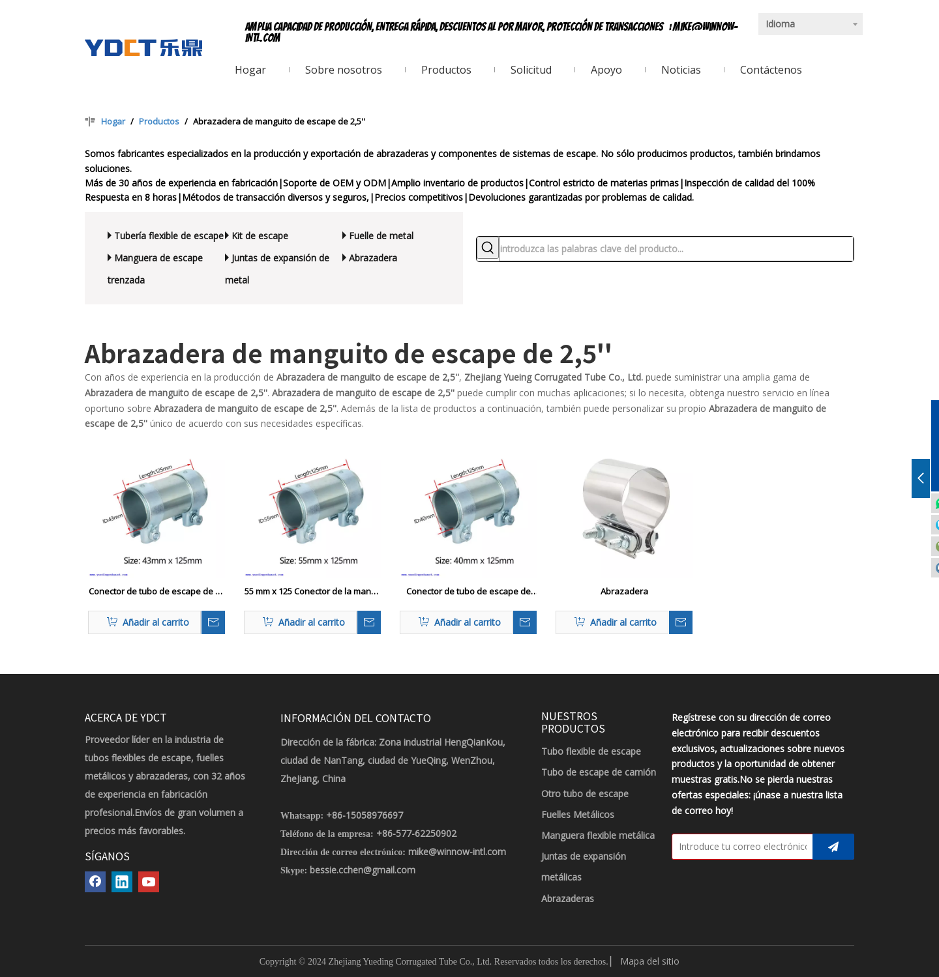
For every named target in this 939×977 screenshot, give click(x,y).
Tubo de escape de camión (598, 772)
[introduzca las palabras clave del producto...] (676, 249)
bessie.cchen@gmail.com (362, 870)
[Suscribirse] (833, 847)
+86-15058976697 (364, 815)
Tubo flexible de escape (591, 751)
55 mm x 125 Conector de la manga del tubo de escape (313, 591)
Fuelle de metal (381, 235)
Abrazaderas (567, 898)
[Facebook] (95, 881)
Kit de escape (259, 235)
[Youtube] (148, 881)
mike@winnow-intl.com (457, 851)
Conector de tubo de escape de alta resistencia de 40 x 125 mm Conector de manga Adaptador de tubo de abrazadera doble (468, 591)
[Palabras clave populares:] (488, 248)
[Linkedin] (122, 881)
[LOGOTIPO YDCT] (143, 47)
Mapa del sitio (649, 961)
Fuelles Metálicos (577, 814)
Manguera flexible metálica (598, 835)
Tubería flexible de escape (169, 235)
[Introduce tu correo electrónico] (739, 846)
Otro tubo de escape (585, 793)
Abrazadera (373, 258)
